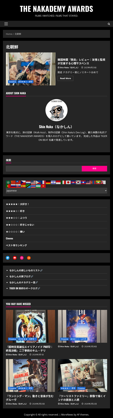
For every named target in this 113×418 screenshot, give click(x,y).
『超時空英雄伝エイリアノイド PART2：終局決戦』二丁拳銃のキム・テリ (29, 348)
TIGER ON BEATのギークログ (23, 288)
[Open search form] (109, 24)
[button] (6, 24)
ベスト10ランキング (16, 245)
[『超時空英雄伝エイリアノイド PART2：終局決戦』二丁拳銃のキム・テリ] (30, 326)
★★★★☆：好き (25, 81)
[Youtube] (59, 147)
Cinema (12, 81)
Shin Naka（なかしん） (69, 67)
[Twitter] (54, 147)
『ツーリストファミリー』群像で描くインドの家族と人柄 (82, 398)
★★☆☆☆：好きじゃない (20, 224)
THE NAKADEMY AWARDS (56, 8)
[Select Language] (56, 190)
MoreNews (67, 414)
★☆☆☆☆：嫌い (15, 231)
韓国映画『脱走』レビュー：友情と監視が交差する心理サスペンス (30, 68)
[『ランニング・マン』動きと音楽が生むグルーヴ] (30, 375)
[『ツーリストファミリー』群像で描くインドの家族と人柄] (82, 375)
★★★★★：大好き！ (17, 204)
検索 (8, 160)
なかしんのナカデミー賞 (22, 282)
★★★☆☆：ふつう (16, 217)
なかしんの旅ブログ (20, 276)
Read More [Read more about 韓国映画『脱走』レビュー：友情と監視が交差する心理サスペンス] (66, 79)
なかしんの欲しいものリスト (24, 270)
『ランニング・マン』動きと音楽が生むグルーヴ (30, 398)
